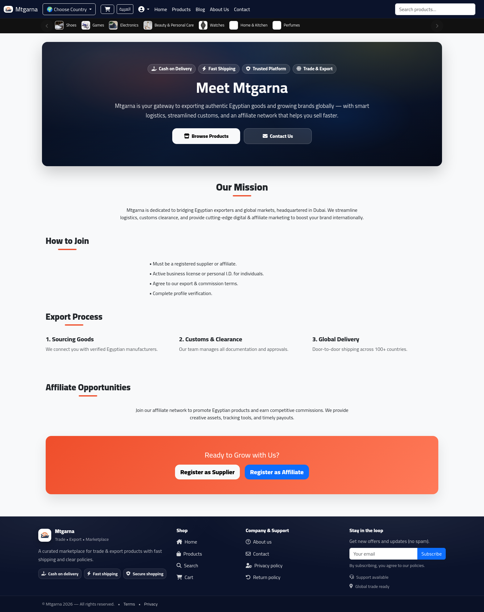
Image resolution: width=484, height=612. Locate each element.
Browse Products (206, 136)
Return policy (263, 577)
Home (160, 9)
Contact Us (278, 136)
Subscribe (431, 553)
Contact (242, 9)
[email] (383, 554)
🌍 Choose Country (67, 9)
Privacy (151, 604)
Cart (185, 577)
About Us (219, 9)
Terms (129, 604)
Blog (200, 9)
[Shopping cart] (107, 9)
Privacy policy (264, 565)
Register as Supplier (207, 472)
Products (181, 9)
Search (187, 565)
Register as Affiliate (276, 472)
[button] (144, 9)
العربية (125, 9)
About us (259, 541)
